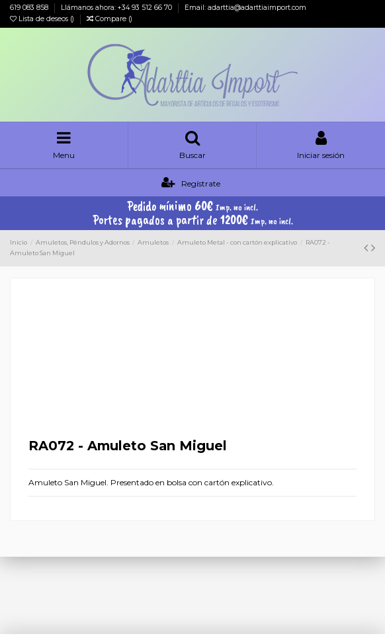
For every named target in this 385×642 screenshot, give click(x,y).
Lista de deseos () (43, 19)
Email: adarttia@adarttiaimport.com (245, 7)
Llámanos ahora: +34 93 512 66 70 (117, 7)
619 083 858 (30, 7)
